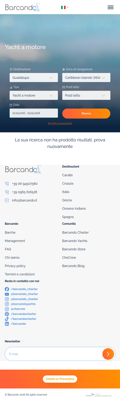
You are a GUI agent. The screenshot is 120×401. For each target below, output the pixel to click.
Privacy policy (15, 266)
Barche (10, 232)
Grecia (67, 200)
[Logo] (23, 7)
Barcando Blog (73, 266)
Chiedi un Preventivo (60, 379)
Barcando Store (74, 249)
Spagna (68, 217)
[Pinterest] (20, 313)
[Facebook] (21, 288)
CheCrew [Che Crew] (69, 257)
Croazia (68, 183)
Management (15, 241)
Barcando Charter (75, 232)
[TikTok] (20, 318)
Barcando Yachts (75, 241)
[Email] (31, 200)
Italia (65, 192)
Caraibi (67, 175)
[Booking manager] (99, 394)
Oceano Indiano (74, 208)
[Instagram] (21, 298)
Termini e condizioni (20, 274)
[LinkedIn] (15, 323)
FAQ (8, 249)
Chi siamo (12, 257)
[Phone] (31, 183)
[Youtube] (21, 293)
